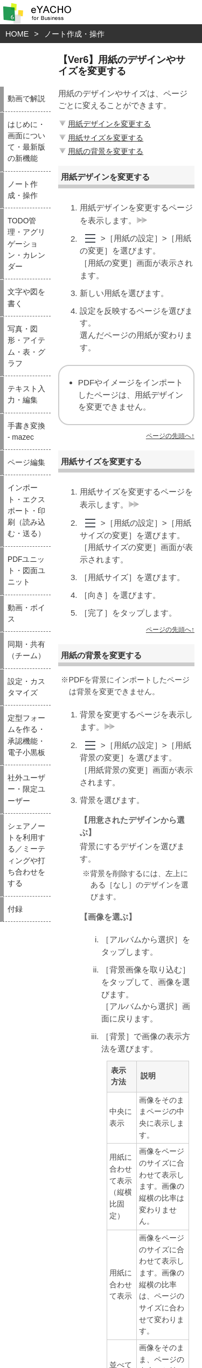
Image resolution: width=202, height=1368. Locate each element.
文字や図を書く (26, 297)
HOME (17, 34)
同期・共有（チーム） (26, 650)
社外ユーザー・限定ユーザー (26, 789)
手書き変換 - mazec (26, 431)
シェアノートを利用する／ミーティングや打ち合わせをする (26, 854)
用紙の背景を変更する (100, 151)
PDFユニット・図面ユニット (26, 571)
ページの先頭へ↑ (170, 436)
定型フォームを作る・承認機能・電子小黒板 (26, 735)
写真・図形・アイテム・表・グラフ (26, 346)
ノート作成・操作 (74, 34)
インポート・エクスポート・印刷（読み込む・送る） (26, 511)
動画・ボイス (26, 613)
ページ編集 (26, 463)
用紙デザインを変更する (104, 123)
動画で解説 (26, 99)
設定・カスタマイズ (26, 687)
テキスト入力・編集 (26, 394)
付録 (15, 909)
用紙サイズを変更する (100, 137)
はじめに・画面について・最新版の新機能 (26, 142)
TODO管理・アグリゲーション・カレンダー (26, 244)
